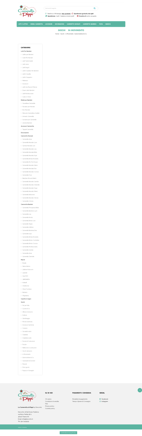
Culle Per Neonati (27, 57)
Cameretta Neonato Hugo (29, 188)
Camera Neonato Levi (28, 145)
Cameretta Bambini (89, 24)
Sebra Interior (26, 266)
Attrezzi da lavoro (27, 312)
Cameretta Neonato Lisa (29, 149)
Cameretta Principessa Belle (30, 207)
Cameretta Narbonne (28, 194)
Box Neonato (26, 110)
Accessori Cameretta (27, 126)
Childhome (25, 286)
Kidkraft (24, 282)
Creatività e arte (26, 338)
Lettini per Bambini (27, 54)
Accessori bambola (28, 325)
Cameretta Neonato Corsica (30, 172)
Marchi (108, 24)
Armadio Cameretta (28, 116)
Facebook (105, 399)
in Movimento (26, 354)
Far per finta (25, 305)
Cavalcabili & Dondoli (28, 361)
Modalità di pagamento (79, 399)
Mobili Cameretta (36, 24)
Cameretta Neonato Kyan (29, 155)
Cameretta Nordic (27, 217)
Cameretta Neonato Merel (29, 191)
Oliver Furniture (26, 289)
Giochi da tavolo (27, 351)
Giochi (23, 302)
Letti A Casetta (26, 74)
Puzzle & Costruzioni (28, 341)
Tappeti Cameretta (27, 129)
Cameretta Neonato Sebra (29, 165)
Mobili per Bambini (26, 100)
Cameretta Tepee (27, 224)
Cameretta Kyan (27, 233)
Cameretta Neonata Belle (29, 152)
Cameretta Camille (27, 250)
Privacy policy (49, 406)
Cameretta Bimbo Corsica (29, 243)
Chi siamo (48, 399)
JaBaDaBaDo (26, 279)
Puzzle (24, 344)
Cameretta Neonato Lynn (29, 142)
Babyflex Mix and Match (29, 178)
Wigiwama (25, 295)
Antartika (24, 427)
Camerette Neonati (73, 24)
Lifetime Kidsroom (27, 269)
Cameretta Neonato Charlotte (30, 185)
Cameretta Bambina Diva (29, 230)
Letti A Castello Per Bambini (30, 71)
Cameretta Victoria (27, 201)
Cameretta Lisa (26, 214)
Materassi (25, 80)
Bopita (24, 263)
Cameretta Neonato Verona (30, 198)
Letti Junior (25, 64)
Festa (101, 24)
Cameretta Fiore (27, 175)
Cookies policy (50, 408)
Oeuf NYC (25, 276)
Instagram (105, 401)
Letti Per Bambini (26, 51)
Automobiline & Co (28, 357)
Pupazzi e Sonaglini (28, 370)
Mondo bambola (27, 321)
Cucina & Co (26, 308)
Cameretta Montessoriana (29, 246)
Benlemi (24, 292)
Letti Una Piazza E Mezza (29, 87)
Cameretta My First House (30, 162)
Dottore (24, 315)
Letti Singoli (25, 67)
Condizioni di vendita (52, 401)
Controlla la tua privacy (68, 433)
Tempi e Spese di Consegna (81, 401)
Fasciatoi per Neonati (28, 106)
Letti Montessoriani (27, 93)
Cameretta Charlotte (28, 256)
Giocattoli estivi (26, 331)
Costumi (24, 328)
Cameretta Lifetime (27, 227)
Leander (24, 273)
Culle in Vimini (26, 97)
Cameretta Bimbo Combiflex (30, 240)
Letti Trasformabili (27, 61)
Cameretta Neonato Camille (30, 181)
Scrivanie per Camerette (29, 119)
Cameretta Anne (27, 139)
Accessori (48, 24)
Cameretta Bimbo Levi (28, 220)
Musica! (24, 364)
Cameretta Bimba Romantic (30, 158)
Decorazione (59, 24)
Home (57, 34)
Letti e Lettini (23, 24)
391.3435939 (66, 13)
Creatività (25, 334)
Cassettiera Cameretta (28, 103)
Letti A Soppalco (27, 77)
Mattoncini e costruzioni (29, 347)
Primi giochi (25, 367)
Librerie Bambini (27, 123)
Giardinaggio (26, 318)
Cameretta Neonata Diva (29, 168)
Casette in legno (26, 299)
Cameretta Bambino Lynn (29, 211)
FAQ (46, 404)
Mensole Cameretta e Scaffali (30, 113)
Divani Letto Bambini (28, 90)
